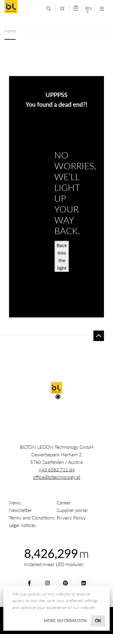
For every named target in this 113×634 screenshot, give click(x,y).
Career (64, 502)
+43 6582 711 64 (57, 469)
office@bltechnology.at (56, 477)
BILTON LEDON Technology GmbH (23, 6)
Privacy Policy (71, 517)
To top (98, 335)
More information (65, 620)
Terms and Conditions (32, 517)
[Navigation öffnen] (101, 9)
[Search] (48, 9)
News (15, 502)
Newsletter (20, 510)
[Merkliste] (62, 8)
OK (98, 620)
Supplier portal (72, 510)
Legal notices (22, 525)
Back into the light (62, 256)
